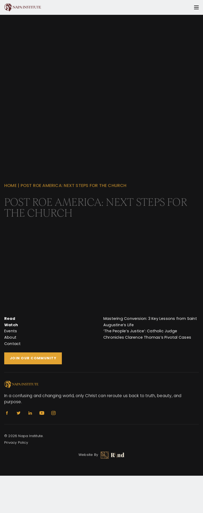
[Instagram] (53, 413)
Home (10, 188)
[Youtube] (41, 413)
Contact (12, 343)
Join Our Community (33, 358)
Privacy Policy (16, 442)
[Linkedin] (30, 413)
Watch (11, 325)
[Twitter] (18, 413)
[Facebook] (7, 413)
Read (9, 318)
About (10, 337)
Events (10, 331)
